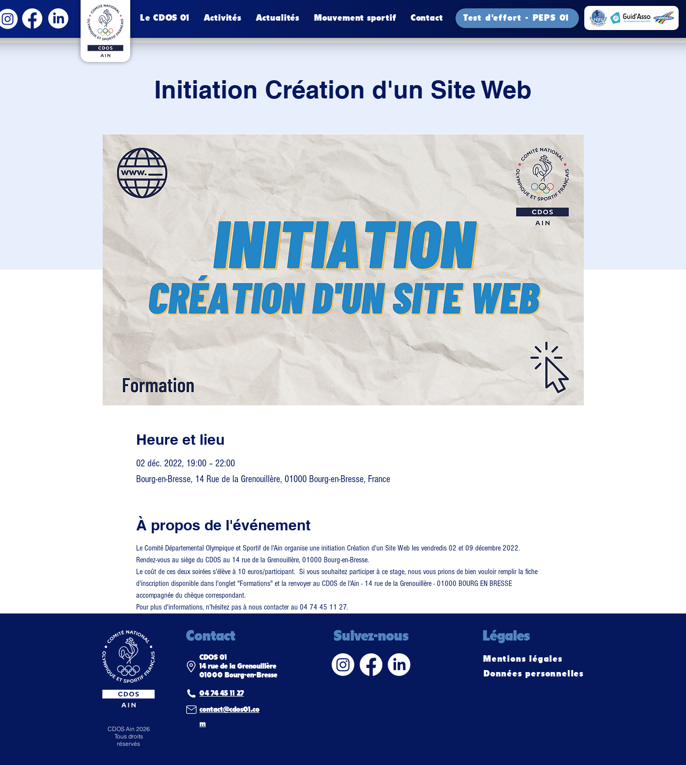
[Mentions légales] (524, 659)
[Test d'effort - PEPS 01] (517, 18)
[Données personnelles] (535, 674)
